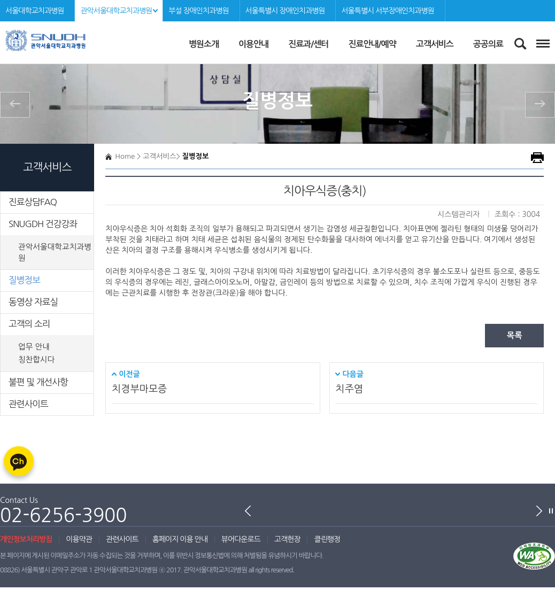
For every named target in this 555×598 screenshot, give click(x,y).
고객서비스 (434, 44)
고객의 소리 (29, 324)
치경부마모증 (139, 389)
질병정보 (24, 280)
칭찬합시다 (36, 359)
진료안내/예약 (372, 44)
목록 (514, 335)
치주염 (349, 389)
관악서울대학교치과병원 (116, 10)
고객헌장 (287, 539)
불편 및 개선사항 (38, 382)
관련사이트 (28, 404)
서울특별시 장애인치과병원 (285, 10)
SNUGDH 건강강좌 (43, 224)
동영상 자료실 (33, 302)
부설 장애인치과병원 (198, 10)
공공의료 (488, 44)
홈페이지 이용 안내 (179, 539)
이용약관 (79, 539)
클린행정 (327, 539)
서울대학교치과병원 (34, 10)
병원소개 (204, 44)
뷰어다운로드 (240, 539)
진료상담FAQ (33, 202)
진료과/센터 (308, 44)
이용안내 (253, 44)
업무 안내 (34, 347)
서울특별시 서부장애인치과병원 (387, 10)
